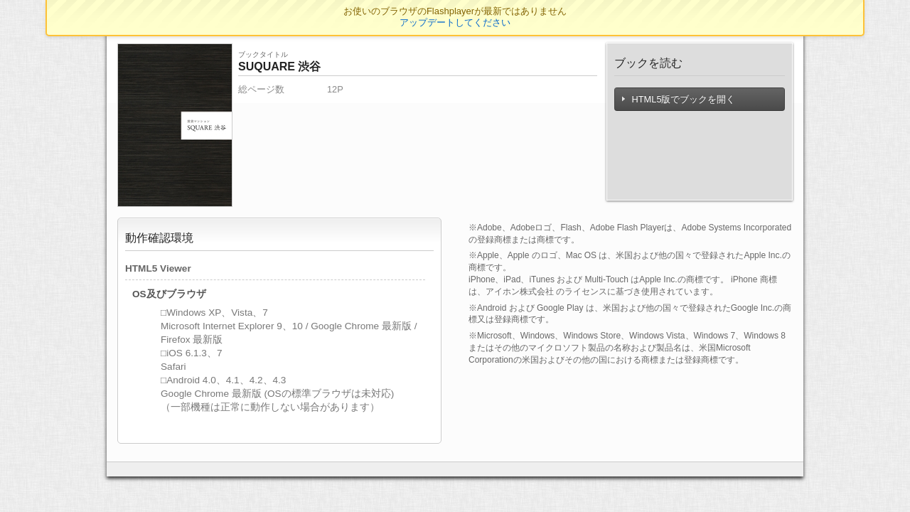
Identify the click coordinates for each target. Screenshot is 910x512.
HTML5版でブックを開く (679, 99)
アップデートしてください (455, 22)
